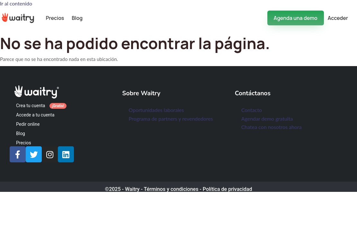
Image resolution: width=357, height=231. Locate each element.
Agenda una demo (295, 17)
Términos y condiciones (171, 189)
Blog (77, 17)
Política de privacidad (227, 189)
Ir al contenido (16, 3)
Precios (55, 17)
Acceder (338, 17)
